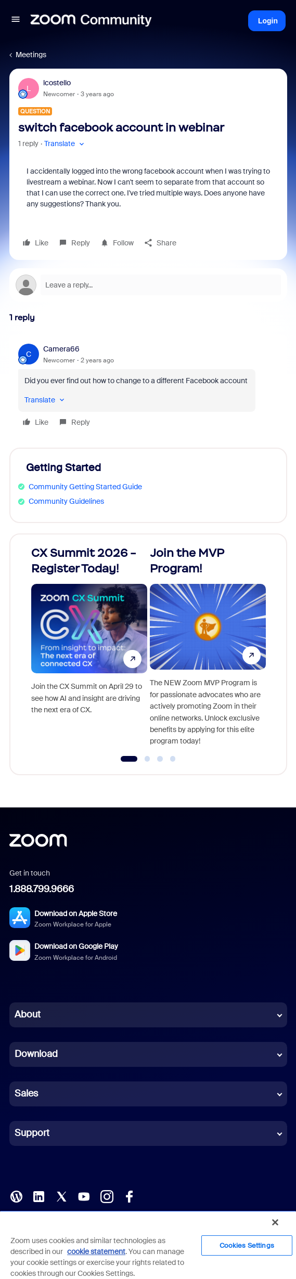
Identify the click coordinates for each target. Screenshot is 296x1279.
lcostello (57, 82)
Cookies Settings (247, 1245)
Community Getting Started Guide (85, 486)
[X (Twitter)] (61, 1195)
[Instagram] (106, 1195)
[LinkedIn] (38, 1195)
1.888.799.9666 (41, 889)
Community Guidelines (66, 501)
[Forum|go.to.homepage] (91, 21)
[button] (15, 21)
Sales (26, 1093)
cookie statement (96, 1251)
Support (32, 1133)
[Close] (275, 1222)
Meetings (31, 54)
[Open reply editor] (148, 285)
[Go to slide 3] (160, 759)
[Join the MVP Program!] (208, 649)
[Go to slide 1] (129, 759)
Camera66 (61, 349)
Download (36, 1054)
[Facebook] (129, 1195)
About (28, 1014)
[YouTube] (84, 1195)
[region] (148, 1244)
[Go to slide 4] (172, 759)
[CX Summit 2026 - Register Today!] (89, 649)
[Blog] (16, 1195)
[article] (148, 387)
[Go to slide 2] (147, 759)
